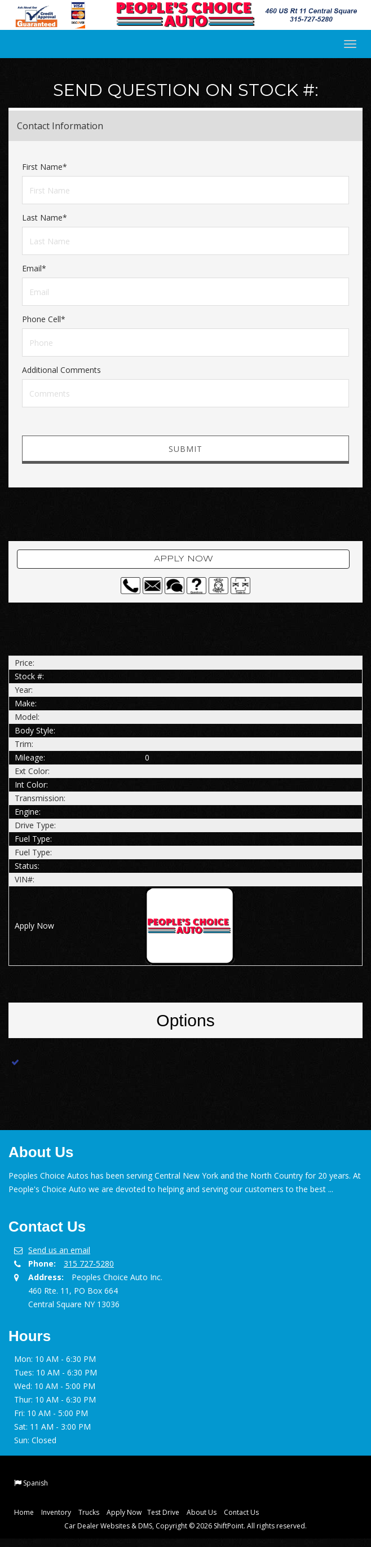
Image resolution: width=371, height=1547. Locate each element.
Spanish (35, 1483)
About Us (202, 1512)
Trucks (88, 1512)
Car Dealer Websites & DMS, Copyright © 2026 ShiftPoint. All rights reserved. (185, 1526)
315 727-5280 (89, 1263)
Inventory (56, 1512)
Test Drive (163, 1512)
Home (24, 1512)
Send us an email (59, 1250)
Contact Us (241, 1512)
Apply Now (183, 559)
